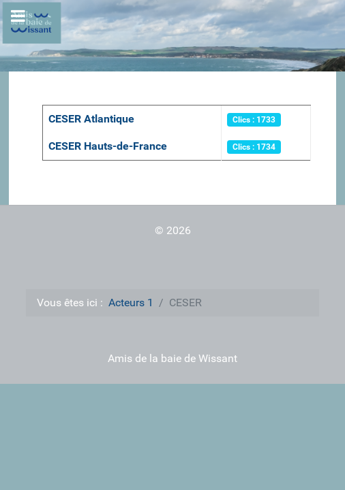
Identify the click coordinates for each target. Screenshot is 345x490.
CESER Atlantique (91, 118)
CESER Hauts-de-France (107, 146)
